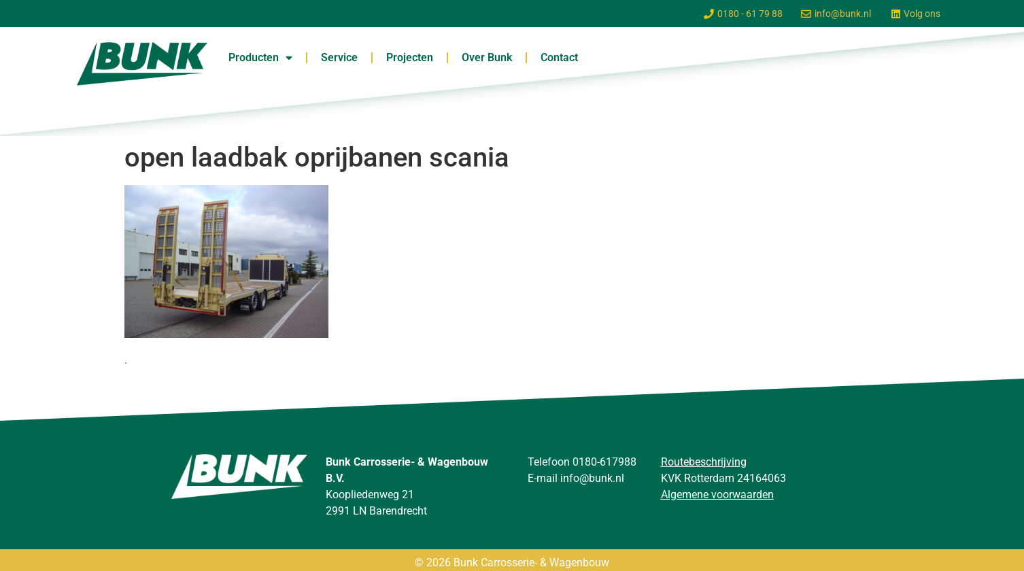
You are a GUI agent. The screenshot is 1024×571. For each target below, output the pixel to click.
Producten (260, 58)
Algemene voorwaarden (717, 494)
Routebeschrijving (704, 461)
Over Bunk (487, 57)
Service (339, 57)
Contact (559, 57)
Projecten (409, 57)
